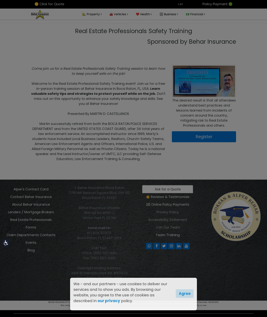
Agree (185, 293)
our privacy (109, 300)
